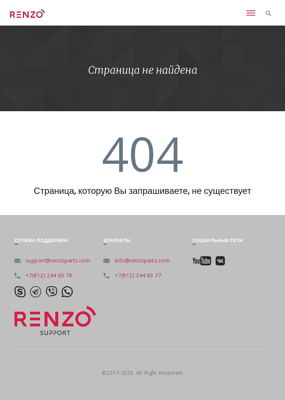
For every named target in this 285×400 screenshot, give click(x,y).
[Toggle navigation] (250, 13)
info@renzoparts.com (142, 260)
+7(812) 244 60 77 (138, 275)
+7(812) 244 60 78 (49, 275)
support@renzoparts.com (58, 260)
